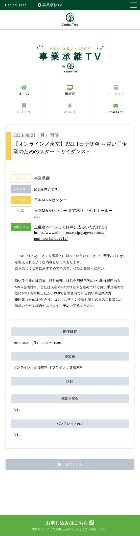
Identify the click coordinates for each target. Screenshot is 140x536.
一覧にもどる (70, 464)
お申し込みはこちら (70, 525)
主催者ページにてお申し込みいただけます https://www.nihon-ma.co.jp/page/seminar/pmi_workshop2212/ (71, 232)
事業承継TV (50, 5)
